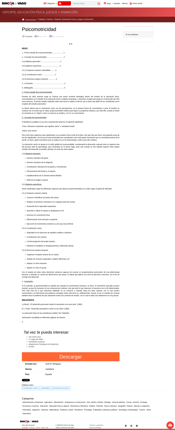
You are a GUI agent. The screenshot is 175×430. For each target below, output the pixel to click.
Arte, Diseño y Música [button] (95, 402)
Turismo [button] (142, 410)
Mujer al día (44, 427)
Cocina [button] (129, 402)
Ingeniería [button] (36, 410)
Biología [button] (108, 402)
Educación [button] (44, 406)
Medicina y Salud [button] (66, 410)
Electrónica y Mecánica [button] (79, 406)
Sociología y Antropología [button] (128, 410)
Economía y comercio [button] (30, 406)
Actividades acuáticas (37, 342)
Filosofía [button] (99, 406)
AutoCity (31, 427)
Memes (125, 3)
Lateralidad (45, 388)
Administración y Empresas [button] (32, 402)
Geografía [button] (121, 406)
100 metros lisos (35, 337)
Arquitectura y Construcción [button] (75, 402)
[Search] (84, 3)
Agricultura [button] (48, 402)
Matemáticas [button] (54, 410)
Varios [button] (148, 410)
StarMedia (25, 427)
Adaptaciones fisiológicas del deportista (43, 344)
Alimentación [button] (58, 402)
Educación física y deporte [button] (59, 406)
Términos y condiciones (96, 425)
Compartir (28, 36)
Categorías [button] (49, 3)
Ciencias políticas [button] (118, 402)
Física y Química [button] (110, 406)
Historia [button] (129, 406)
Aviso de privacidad (95, 427)
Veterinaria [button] (26, 414)
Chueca (37, 427)
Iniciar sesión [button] (136, 3)
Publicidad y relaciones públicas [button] (105, 410)
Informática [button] (26, 410)
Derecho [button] (136, 402)
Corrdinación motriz (30, 388)
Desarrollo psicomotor (60, 388)
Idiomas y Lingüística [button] (142, 406)
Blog (107, 3)
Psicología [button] (88, 410)
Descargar (70, 356)
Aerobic (31, 347)
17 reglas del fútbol (36, 339)
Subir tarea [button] (64, 3)
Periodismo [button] (78, 410)
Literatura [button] (44, 410)
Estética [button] (92, 406)
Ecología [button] (143, 402)
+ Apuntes (116, 3)
